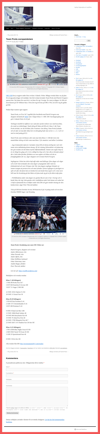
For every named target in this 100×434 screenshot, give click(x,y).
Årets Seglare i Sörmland (23, 28)
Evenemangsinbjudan (81, 65)
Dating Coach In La (80, 102)
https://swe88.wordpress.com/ (28, 271)
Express (78, 71)
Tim (77, 78)
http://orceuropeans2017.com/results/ (31, 344)
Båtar (77, 72)
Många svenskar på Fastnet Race (59, 35)
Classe (77, 135)
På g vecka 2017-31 (12, 35)
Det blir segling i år (80, 57)
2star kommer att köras (81, 122)
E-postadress (10, 373)
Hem (7, 28)
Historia (78, 74)
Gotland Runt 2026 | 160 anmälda (84, 46)
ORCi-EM (9, 95)
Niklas (21, 41)
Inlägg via (79, 146)
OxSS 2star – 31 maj (81, 37)
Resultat (78, 67)
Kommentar (9, 385)
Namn (8, 367)
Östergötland (79, 64)
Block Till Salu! (56, 28)
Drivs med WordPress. (81, 429)
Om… (12, 28)
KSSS (26, 117)
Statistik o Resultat (37, 28)
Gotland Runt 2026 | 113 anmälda (84, 51)
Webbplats (9, 379)
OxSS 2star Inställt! (80, 49)
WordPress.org (79, 150)
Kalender (47, 28)
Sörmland (78, 60)
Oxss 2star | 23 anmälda (81, 55)
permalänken (63, 348)
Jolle (77, 69)
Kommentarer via (81, 148)
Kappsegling (23, 348)
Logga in (78, 144)
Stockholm (30, 348)
